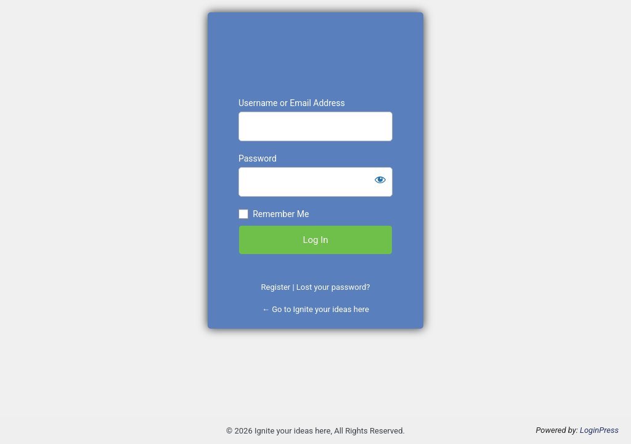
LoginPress (599, 430)
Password (257, 158)
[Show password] (380, 179)
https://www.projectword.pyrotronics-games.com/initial (316, 54)
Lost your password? (333, 287)
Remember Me (281, 214)
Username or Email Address (291, 103)
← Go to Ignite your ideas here (315, 309)
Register (276, 287)
